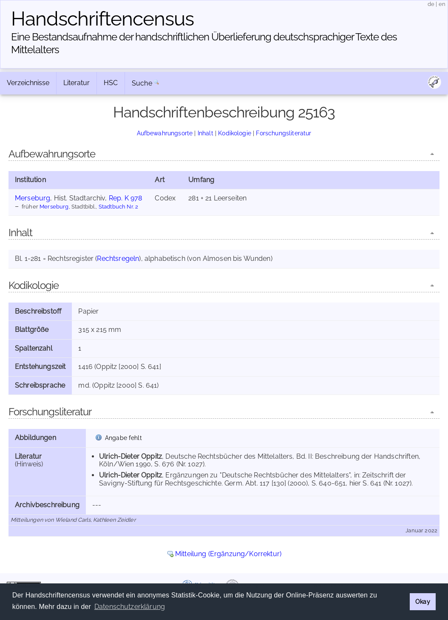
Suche (142, 83)
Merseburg (32, 198)
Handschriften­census (102, 18)
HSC (111, 83)
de (431, 4)
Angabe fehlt (123, 437)
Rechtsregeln (118, 258)
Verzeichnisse (28, 83)
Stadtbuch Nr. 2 (118, 206)
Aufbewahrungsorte (165, 133)
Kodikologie (234, 133)
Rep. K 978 (125, 198)
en (442, 4)
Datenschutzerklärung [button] (129, 607)
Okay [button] (422, 601)
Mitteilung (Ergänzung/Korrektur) (228, 554)
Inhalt (205, 133)
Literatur (76, 83)
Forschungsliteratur (283, 133)
